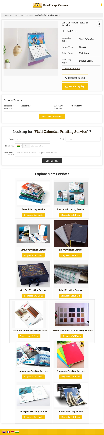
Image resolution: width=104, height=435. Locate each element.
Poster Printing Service (70, 411)
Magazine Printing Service (33, 371)
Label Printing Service (70, 290)
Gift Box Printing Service (33, 290)
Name (11, 139)
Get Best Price (70, 31)
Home (5, 15)
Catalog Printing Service (33, 249)
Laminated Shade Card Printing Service (71, 330)
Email (62, 139)
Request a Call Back (33, 215)
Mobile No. (9, 146)
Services (13, 15)
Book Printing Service (33, 209)
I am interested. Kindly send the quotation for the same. (57, 153)
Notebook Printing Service (70, 371)
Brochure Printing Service (70, 209)
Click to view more (71, 68)
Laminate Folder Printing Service (29, 330)
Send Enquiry (75, 86)
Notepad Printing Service (33, 411)
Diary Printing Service (70, 249)
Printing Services (26, 15)
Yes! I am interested (52, 116)
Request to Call (75, 77)
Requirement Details (9, 153)
